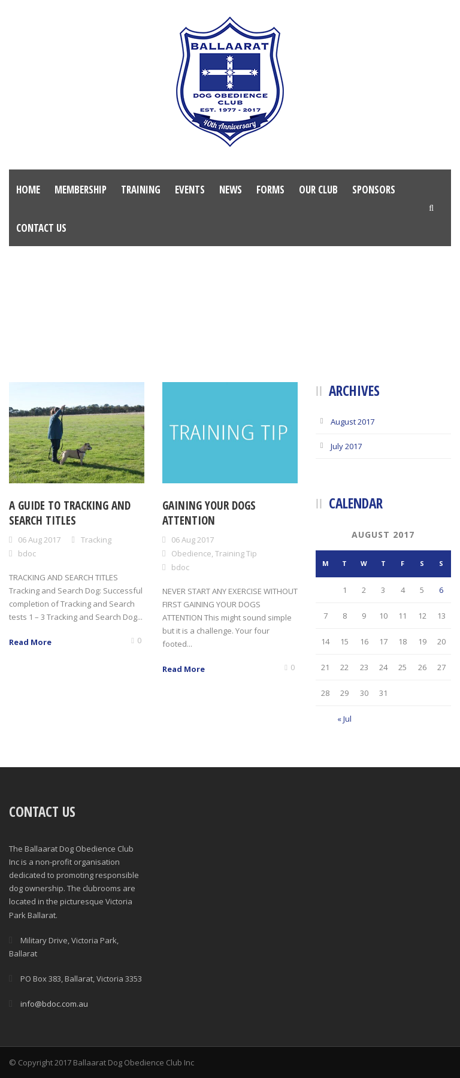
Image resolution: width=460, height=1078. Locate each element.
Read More (30, 642)
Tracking (96, 539)
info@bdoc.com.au (54, 1003)
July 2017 (346, 446)
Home (28, 189)
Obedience (191, 553)
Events (190, 189)
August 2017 (352, 421)
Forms (270, 189)
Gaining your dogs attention (209, 513)
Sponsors (373, 189)
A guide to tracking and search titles (70, 513)
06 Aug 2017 (39, 539)
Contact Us (41, 228)
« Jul (344, 718)
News (230, 189)
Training (141, 189)
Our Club (318, 189)
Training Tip (236, 553)
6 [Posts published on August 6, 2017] (441, 590)
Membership (81, 189)
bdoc (27, 553)
